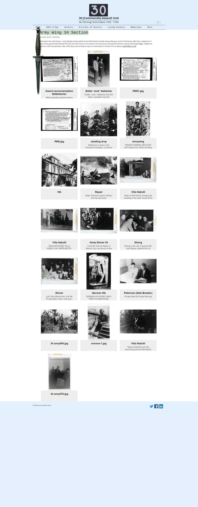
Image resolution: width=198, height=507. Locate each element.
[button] (160, 22)
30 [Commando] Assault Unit (99, 18)
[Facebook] (156, 406)
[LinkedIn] (161, 406)
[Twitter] (151, 406)
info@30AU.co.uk (129, 46)
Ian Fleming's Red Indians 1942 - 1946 (99, 22)
